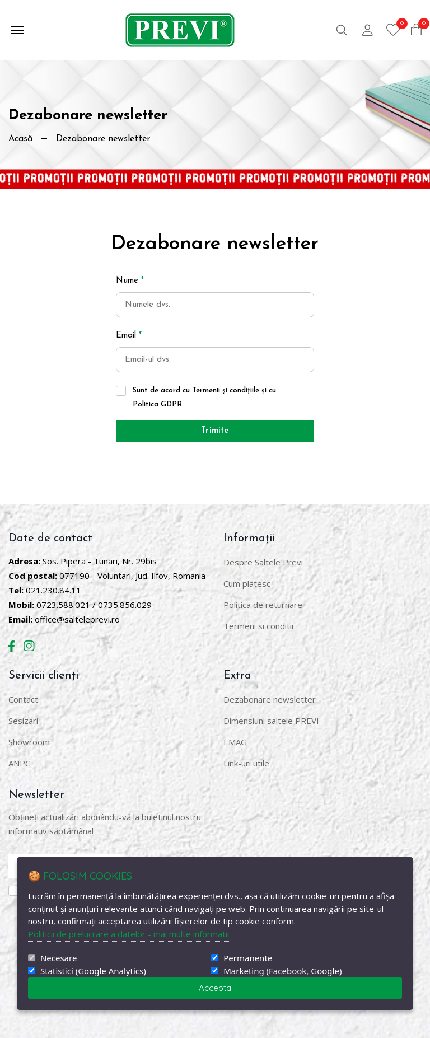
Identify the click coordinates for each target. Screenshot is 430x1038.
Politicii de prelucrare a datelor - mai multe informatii (128, 933)
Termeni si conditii (258, 626)
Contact (23, 699)
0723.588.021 (63, 604)
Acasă (20, 138)
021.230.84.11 (53, 590)
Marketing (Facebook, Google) (282, 971)
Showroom (29, 741)
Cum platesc (246, 583)
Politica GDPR (157, 404)
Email (129, 336)
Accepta (215, 988)
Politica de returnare (262, 604)
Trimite (214, 431)
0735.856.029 (125, 604)
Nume (130, 281)
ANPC (19, 763)
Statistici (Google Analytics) (93, 971)
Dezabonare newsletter (269, 699)
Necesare (58, 958)
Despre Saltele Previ (263, 562)
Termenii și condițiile (225, 390)
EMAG (235, 741)
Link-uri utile (246, 763)
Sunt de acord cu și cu (204, 398)
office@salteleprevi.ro (77, 619)
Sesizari (23, 720)
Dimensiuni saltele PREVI (271, 720)
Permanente (247, 958)
